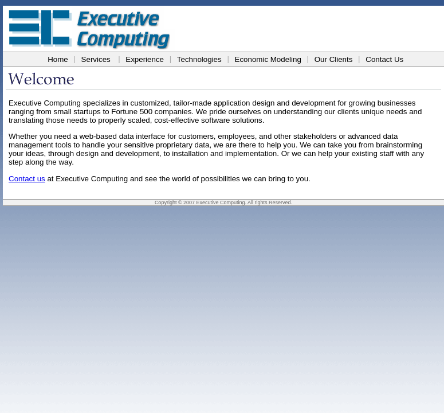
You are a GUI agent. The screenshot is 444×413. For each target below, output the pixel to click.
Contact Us (384, 59)
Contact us (27, 178)
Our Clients (334, 59)
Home (58, 59)
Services (96, 59)
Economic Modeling (268, 59)
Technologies (199, 59)
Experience (144, 59)
